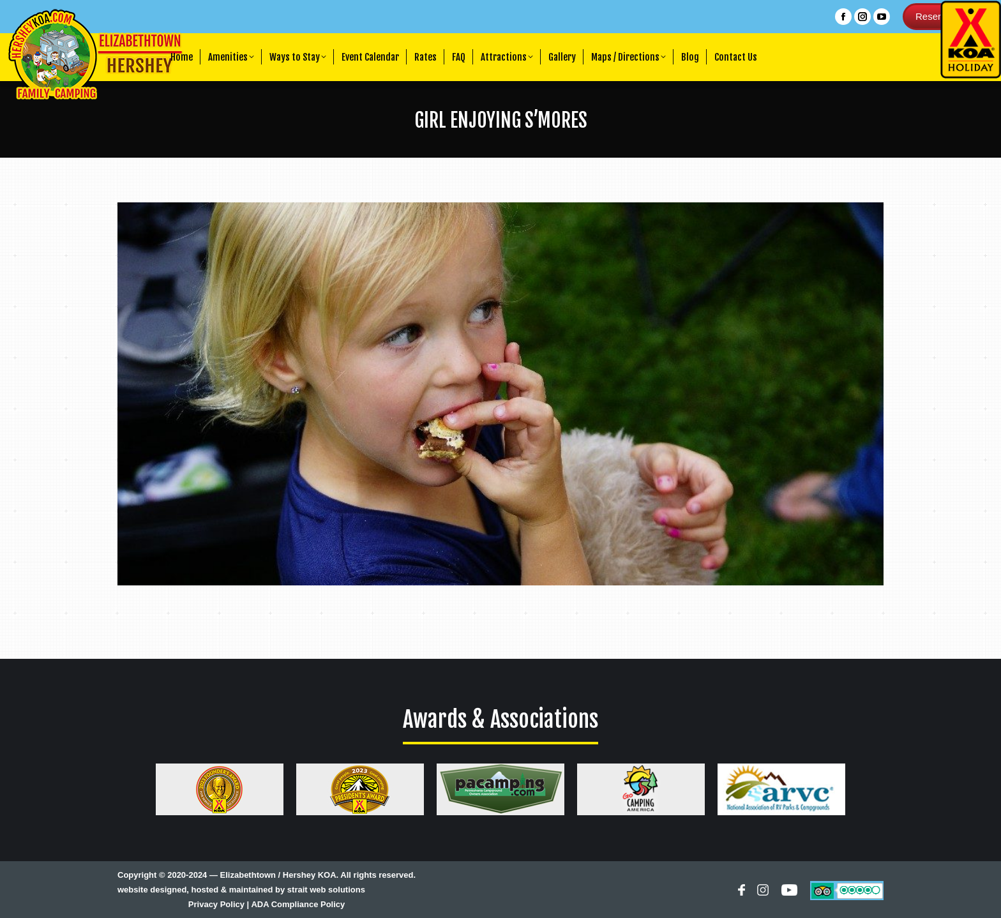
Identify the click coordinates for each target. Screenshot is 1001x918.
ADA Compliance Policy (298, 904)
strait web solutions (326, 889)
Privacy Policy (216, 904)
